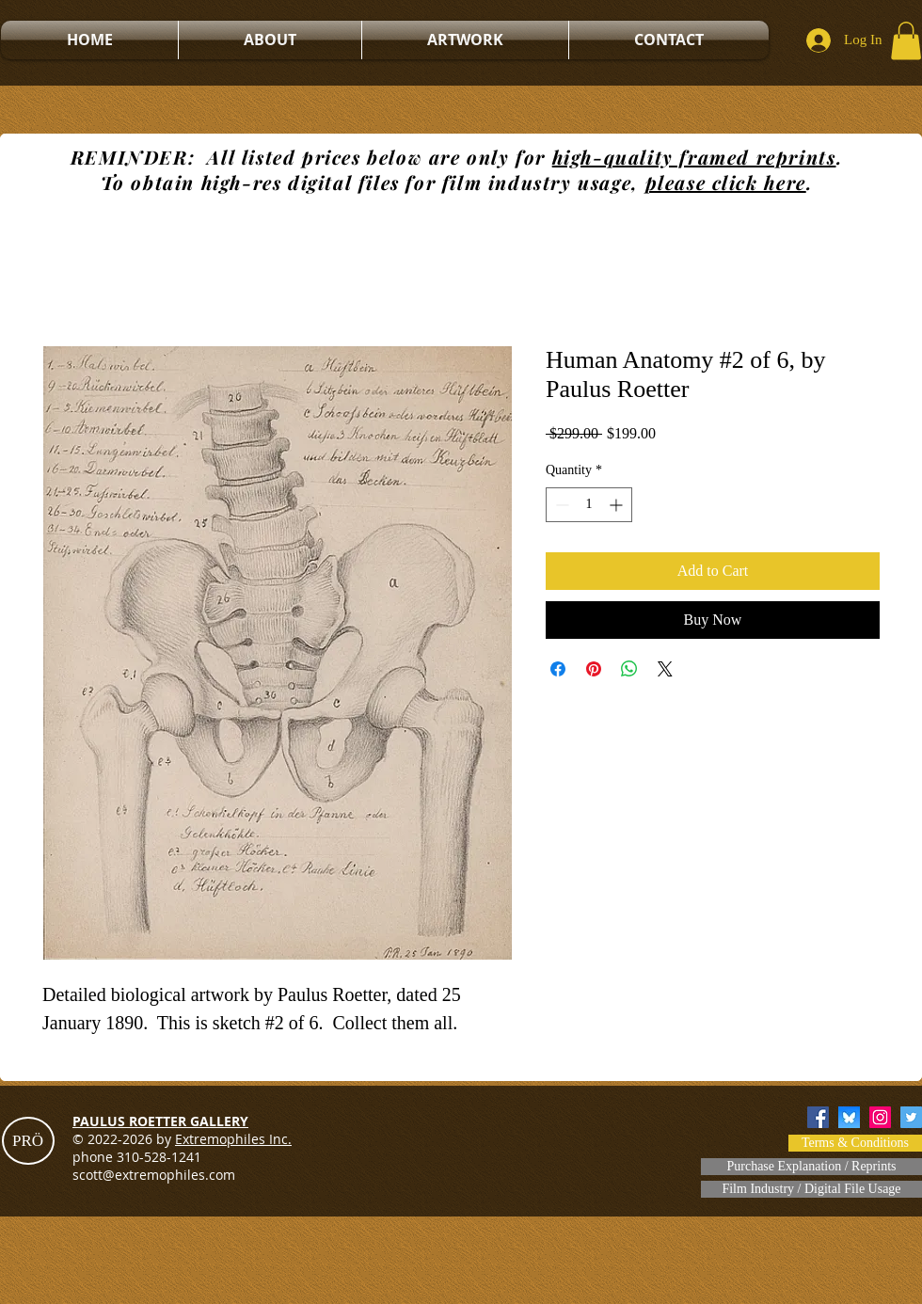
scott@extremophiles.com (153, 1175)
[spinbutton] (589, 504)
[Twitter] (911, 1117)
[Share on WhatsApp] (629, 669)
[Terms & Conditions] (855, 1143)
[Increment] (617, 504)
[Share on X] (665, 669)
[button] (906, 41)
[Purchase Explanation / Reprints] (811, 1166)
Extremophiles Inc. (233, 1139)
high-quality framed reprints (694, 156)
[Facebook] (818, 1117)
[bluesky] (849, 1117)
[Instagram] (880, 1117)
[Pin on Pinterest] (593, 669)
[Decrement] (560, 504)
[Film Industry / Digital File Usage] (811, 1189)
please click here (725, 182)
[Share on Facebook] (558, 669)
